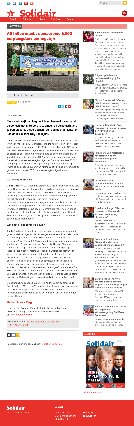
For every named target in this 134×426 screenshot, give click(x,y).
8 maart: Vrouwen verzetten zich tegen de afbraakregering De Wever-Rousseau (110, 311)
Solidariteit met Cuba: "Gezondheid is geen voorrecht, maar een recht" (110, 242)
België (13, 19)
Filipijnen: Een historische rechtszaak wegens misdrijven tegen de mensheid (109, 157)
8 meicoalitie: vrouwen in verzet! (109, 34)
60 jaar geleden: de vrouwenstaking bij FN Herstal (107, 78)
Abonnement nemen (93, 392)
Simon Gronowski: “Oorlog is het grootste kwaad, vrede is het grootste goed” (111, 103)
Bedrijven (56, 19)
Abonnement (21, 324)
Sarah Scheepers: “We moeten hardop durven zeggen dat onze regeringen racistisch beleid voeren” (111, 283)
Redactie (88, 412)
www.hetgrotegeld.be (21, 314)
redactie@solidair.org (52, 343)
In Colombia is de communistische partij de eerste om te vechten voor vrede (110, 185)
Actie (42, 19)
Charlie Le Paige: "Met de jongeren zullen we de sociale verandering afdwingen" (109, 213)
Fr (124, 13)
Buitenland (28, 19)
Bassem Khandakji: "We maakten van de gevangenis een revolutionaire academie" (111, 129)
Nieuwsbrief (89, 415)
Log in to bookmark (9, 335)
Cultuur (70, 19)
